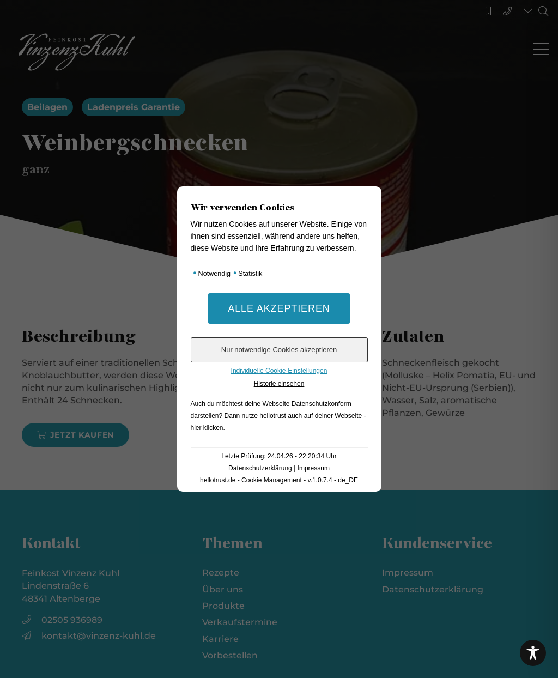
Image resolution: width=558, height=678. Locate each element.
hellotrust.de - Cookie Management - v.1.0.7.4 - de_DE (279, 480)
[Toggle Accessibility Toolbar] (533, 653)
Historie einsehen (279, 384)
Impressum (314, 468)
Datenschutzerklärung (260, 468)
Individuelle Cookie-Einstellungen (279, 370)
